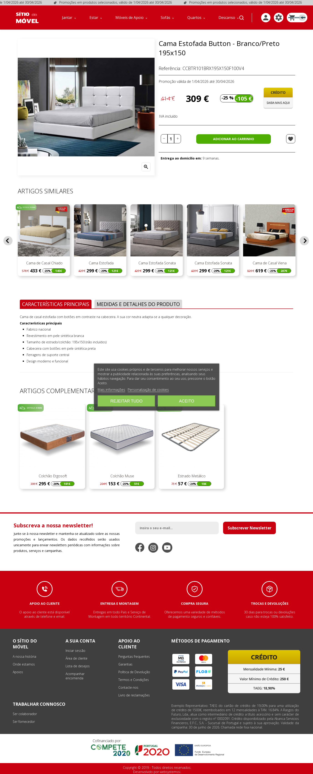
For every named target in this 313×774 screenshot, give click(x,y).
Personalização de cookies (148, 389)
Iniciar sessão (75, 650)
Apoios (18, 672)
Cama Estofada (100, 263)
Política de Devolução (134, 672)
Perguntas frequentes (134, 656)
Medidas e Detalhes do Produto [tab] (138, 304)
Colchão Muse (121, 475)
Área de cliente (76, 658)
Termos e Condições (133, 680)
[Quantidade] (171, 138)
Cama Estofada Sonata (156, 263)
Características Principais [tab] (55, 304)
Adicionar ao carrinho (233, 139)
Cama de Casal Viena (269, 263)
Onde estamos (24, 664)
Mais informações (111, 389)
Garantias (125, 664)
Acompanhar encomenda (75, 676)
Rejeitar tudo (126, 401)
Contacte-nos (128, 687)
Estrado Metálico (191, 475)
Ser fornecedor (24, 721)
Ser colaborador (25, 714)
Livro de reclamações (134, 695)
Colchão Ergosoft (52, 475)
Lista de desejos (78, 666)
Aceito (186, 401)
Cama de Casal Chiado (44, 263)
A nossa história (24, 656)
